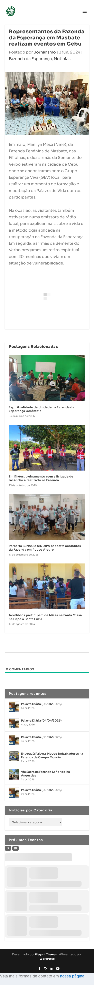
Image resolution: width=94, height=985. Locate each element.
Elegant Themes (46, 954)
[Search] (8, 848)
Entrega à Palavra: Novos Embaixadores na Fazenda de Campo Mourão (52, 755)
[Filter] (15, 848)
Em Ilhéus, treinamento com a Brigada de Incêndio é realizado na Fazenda (41, 478)
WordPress (47, 958)
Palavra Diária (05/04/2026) (41, 704)
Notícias (62, 58)
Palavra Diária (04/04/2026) (41, 720)
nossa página (72, 976)
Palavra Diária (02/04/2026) (41, 790)
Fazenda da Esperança (30, 58)
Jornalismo (45, 52)
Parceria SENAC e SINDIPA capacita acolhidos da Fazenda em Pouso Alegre (45, 547)
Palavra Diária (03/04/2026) (41, 737)
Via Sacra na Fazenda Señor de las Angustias (45, 773)
